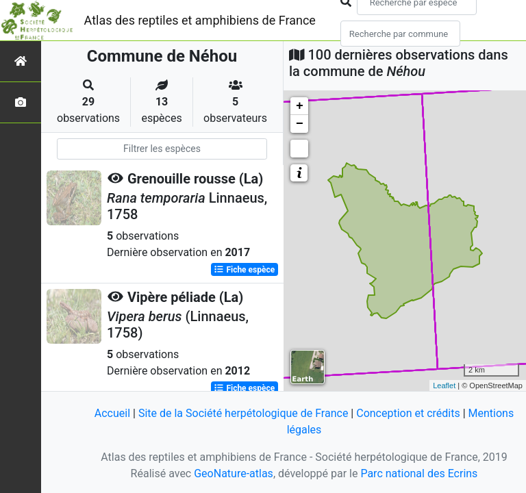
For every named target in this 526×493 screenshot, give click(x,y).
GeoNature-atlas (233, 473)
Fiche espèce (244, 270)
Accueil (112, 413)
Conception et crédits (408, 413)
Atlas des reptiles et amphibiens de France (200, 20)
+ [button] (299, 106)
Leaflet (444, 385)
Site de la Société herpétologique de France (243, 413)
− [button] (299, 124)
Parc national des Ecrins (418, 473)
